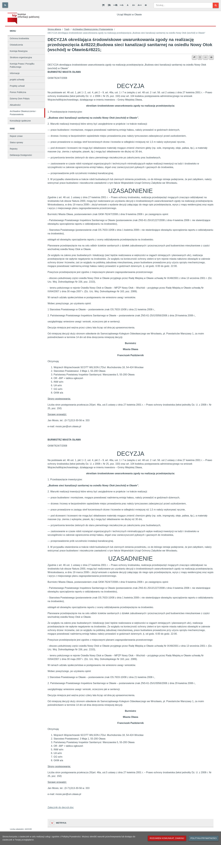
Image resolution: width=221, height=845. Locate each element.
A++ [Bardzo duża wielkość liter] (140, 5)
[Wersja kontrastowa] (146, 5)
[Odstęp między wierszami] (109, 5)
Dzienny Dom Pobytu (20, 98)
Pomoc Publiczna (18, 92)
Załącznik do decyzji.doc (61, 807)
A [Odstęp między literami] (121, 5)
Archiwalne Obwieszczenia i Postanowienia (23, 113)
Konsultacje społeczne (20, 121)
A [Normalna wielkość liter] (127, 5)
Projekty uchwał (17, 86)
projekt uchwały (17, 79)
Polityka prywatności (203, 838)
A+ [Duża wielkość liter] (133, 5)
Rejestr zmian (16, 136)
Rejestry (13, 149)
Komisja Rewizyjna (18, 51)
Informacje (15, 73)
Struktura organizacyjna (21, 57)
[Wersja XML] (205, 57)
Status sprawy (16, 142)
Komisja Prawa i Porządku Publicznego (22, 65)
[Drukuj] (211, 57)
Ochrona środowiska (19, 38)
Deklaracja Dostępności (21, 155)
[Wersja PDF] (200, 57)
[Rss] (5, 5)
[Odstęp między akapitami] (103, 5)
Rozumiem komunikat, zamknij (167, 838)
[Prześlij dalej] (194, 57)
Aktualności (15, 105)
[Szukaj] (216, 5)
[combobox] (183, 5)
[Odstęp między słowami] (115, 5)
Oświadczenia (16, 45)
